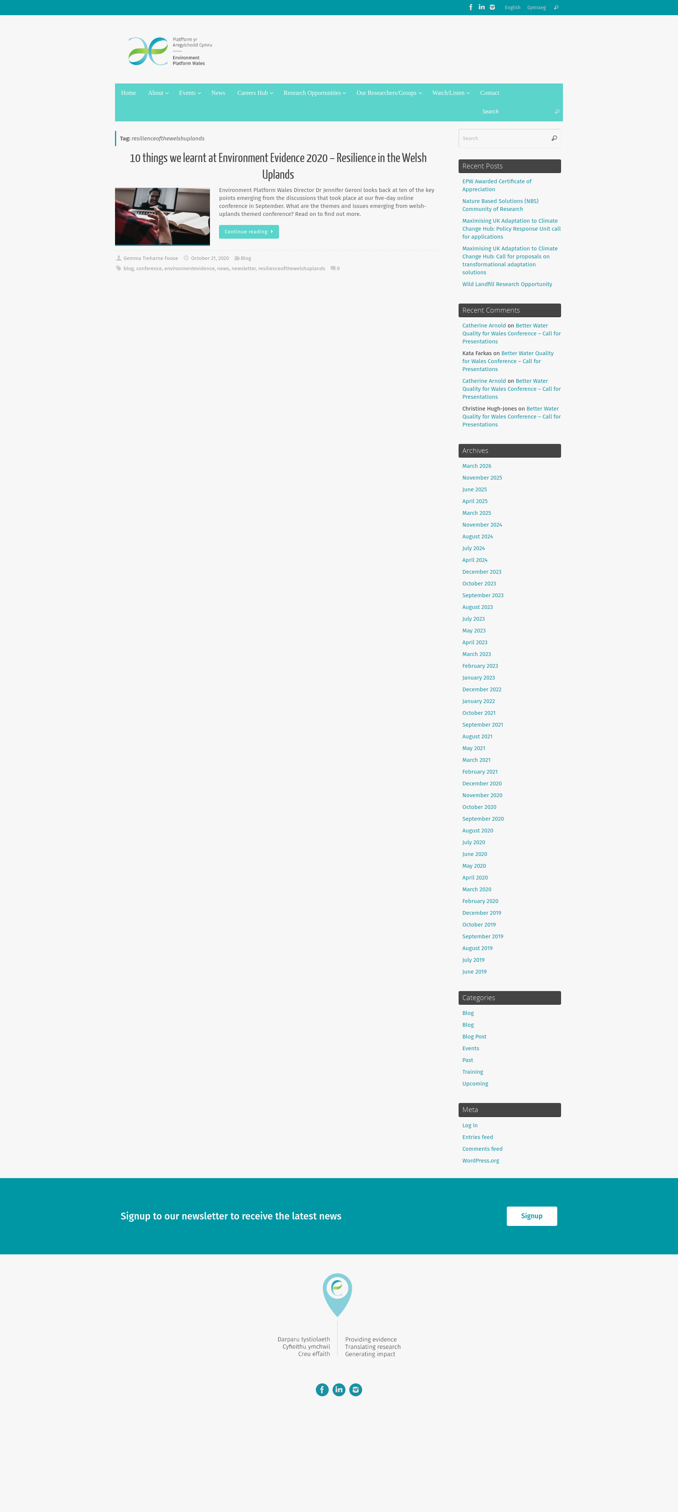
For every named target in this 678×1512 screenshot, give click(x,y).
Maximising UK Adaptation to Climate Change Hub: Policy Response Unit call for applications (511, 228)
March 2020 (477, 889)
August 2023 (477, 607)
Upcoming (475, 1083)
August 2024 (477, 536)
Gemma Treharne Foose (150, 258)
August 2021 (477, 736)
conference (149, 268)
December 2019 (481, 912)
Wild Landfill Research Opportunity (507, 284)
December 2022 (481, 689)
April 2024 (475, 560)
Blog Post (474, 1036)
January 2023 (478, 677)
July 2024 (473, 548)
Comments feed (482, 1148)
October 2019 (479, 924)
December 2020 (482, 783)
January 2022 (478, 701)
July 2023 (473, 618)
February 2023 (480, 665)
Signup (531, 1216)
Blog (246, 258)
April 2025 (474, 501)
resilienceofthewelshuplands (292, 268)
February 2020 (480, 901)
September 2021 (482, 724)
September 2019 (482, 936)
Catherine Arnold (484, 325)
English (513, 7)
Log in (470, 1125)
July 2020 (473, 842)
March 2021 (476, 760)
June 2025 (474, 489)
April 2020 (475, 877)
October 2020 (479, 807)
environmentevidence (189, 268)
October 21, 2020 (210, 258)
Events (470, 1048)
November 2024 (482, 524)
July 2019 (473, 960)
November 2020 (482, 795)
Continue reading (250, 231)
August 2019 (477, 948)
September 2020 (483, 818)
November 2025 (482, 477)
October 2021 (479, 713)
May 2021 (473, 748)
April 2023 (474, 642)
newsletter (244, 268)
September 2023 (483, 595)
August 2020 (478, 830)
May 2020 (474, 865)
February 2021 (480, 771)
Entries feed (477, 1137)
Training (472, 1071)
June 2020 (474, 854)
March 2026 (476, 466)
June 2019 (474, 971)
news (223, 268)
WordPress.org (480, 1160)
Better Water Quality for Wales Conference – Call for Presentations (511, 333)
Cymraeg (536, 7)
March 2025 (476, 513)
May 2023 (474, 630)
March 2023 (476, 654)
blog (128, 268)
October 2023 (479, 583)
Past (467, 1060)
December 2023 (481, 571)
